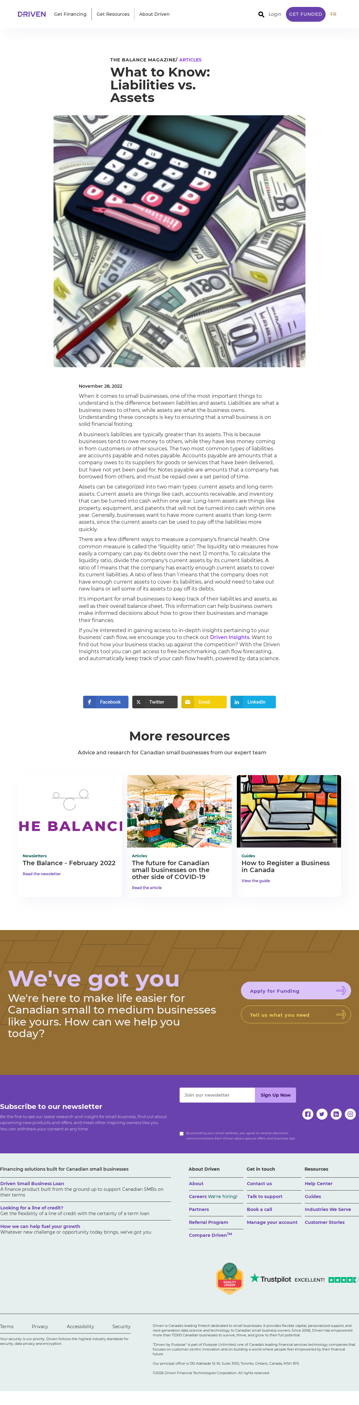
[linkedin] (336, 1114)
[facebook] (307, 1114)
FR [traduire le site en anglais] (333, 14)
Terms (7, 1326)
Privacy (40, 1326)
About (196, 1183)
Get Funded (305, 14)
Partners (199, 1209)
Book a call (259, 1209)
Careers (213, 1196)
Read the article (147, 887)
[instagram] (350, 1114)
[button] (70, 14)
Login (275, 14)
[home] (33, 14)
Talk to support (264, 1196)
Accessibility (80, 1326)
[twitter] (322, 1114)
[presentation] (227, 1115)
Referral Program (208, 1222)
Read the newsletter (42, 873)
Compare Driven (210, 1235)
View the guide (256, 880)
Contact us (259, 1183)
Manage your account (272, 1222)
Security (121, 1326)
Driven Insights (229, 637)
